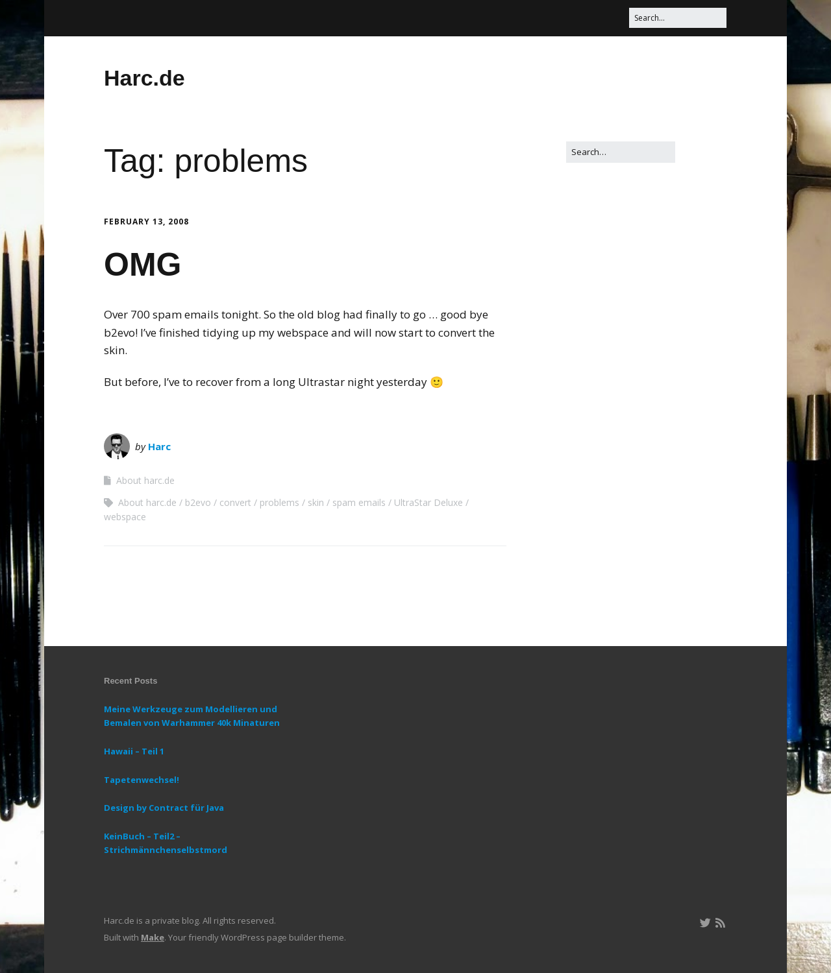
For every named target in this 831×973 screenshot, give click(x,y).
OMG (142, 264)
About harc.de (145, 480)
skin (316, 502)
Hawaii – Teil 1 (134, 751)
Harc (159, 446)
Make (152, 937)
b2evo (198, 502)
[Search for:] (677, 18)
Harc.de (144, 78)
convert (235, 502)
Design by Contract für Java (164, 807)
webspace (125, 517)
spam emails (359, 502)
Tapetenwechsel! (141, 780)
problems (279, 502)
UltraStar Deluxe (428, 502)
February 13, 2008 (146, 221)
